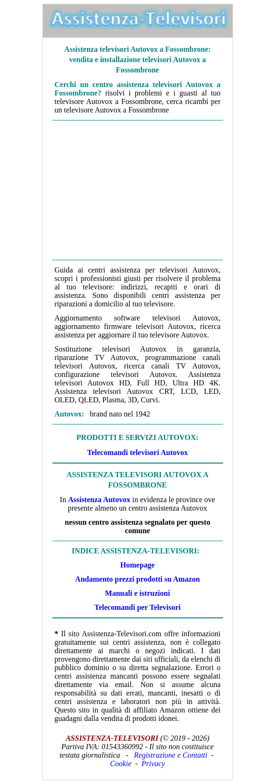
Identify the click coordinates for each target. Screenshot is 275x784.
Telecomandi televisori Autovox (137, 452)
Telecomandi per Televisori (137, 607)
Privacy (153, 764)
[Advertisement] (137, 190)
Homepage (137, 565)
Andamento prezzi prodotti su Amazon (137, 579)
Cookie (120, 764)
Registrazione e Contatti (171, 755)
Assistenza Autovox (99, 500)
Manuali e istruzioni (137, 593)
